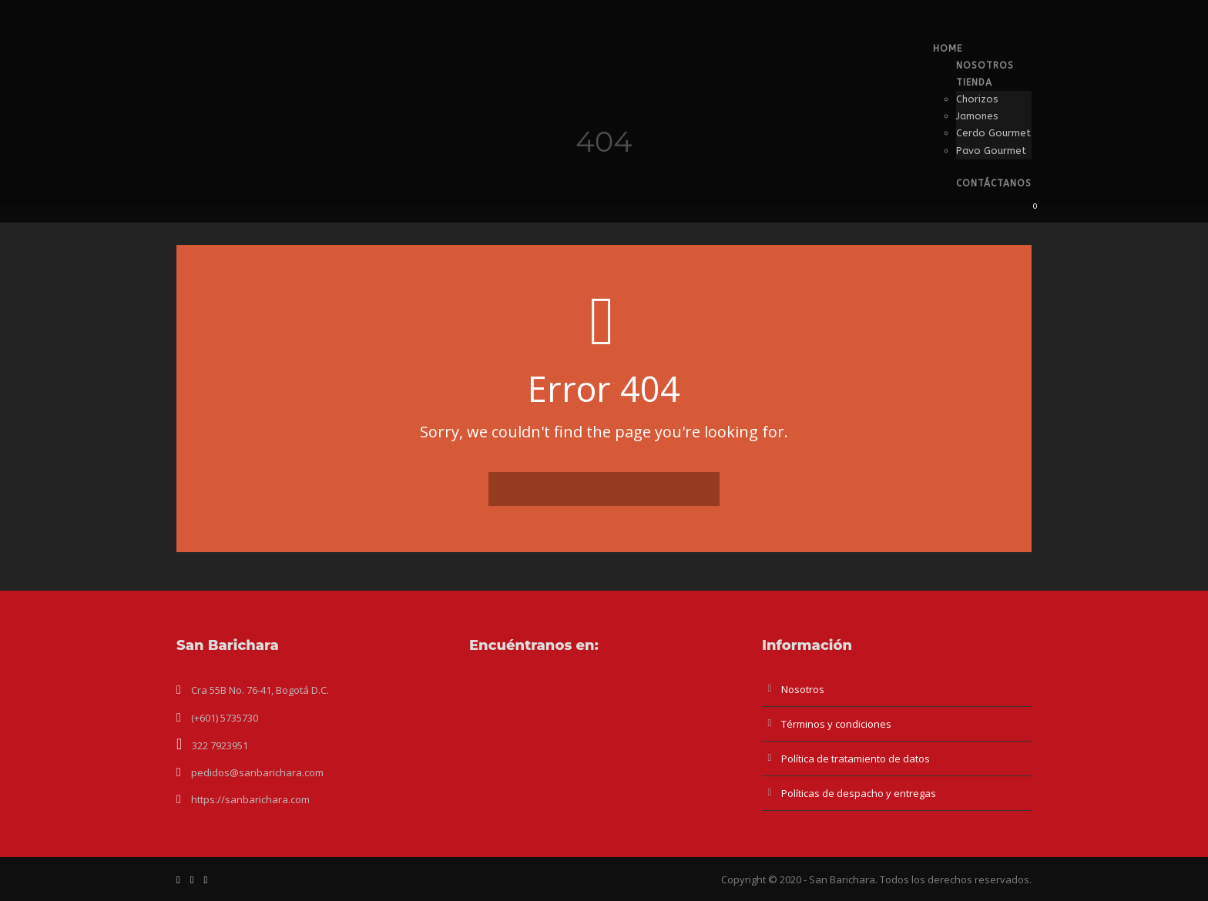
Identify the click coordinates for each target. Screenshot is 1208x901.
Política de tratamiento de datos (855, 758)
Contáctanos (994, 183)
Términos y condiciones (836, 724)
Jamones (977, 116)
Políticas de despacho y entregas (858, 793)
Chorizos (977, 99)
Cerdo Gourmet (993, 133)
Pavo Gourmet (991, 150)
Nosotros (985, 65)
